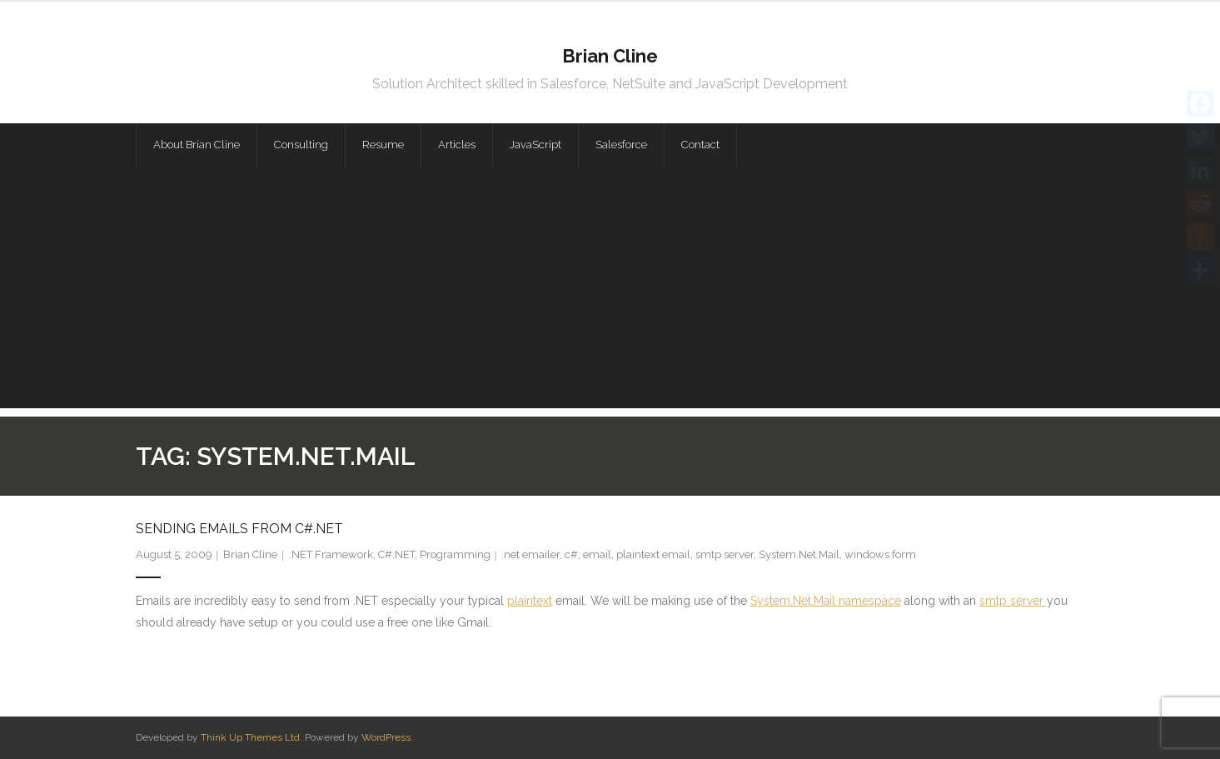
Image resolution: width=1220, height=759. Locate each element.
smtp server (724, 554)
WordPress (386, 737)
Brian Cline (250, 554)
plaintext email (653, 554)
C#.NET (396, 554)
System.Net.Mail (799, 554)
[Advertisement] (610, 291)
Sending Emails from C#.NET (239, 529)
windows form (880, 554)
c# (571, 554)
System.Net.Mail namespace (825, 600)
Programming (455, 554)
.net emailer (530, 554)
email (597, 554)
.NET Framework (331, 554)
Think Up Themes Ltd (250, 737)
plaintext (529, 600)
